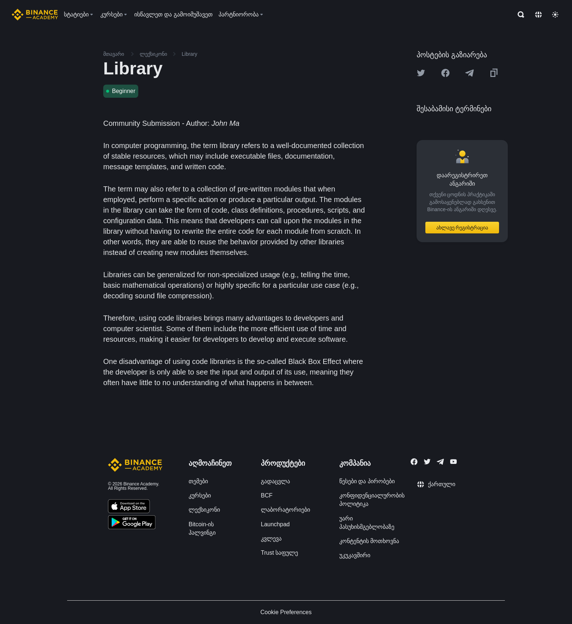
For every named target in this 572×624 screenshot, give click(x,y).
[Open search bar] (518, 14)
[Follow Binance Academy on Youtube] (453, 461)
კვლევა (271, 538)
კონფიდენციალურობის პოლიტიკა (372, 499)
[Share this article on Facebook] (445, 73)
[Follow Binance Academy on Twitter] (427, 462)
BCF (267, 495)
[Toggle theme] (555, 14)
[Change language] (538, 14)
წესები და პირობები (367, 481)
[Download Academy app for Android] (131, 523)
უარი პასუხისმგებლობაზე (366, 522)
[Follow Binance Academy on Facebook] (414, 461)
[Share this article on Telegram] (469, 73)
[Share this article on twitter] (421, 73)
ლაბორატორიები (285, 510)
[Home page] (35, 14)
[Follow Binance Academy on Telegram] (440, 461)
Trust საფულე (279, 553)
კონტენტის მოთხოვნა (369, 541)
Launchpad (275, 524)
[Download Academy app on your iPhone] (129, 507)
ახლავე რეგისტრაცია (462, 227)
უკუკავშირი (354, 555)
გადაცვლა (275, 481)
